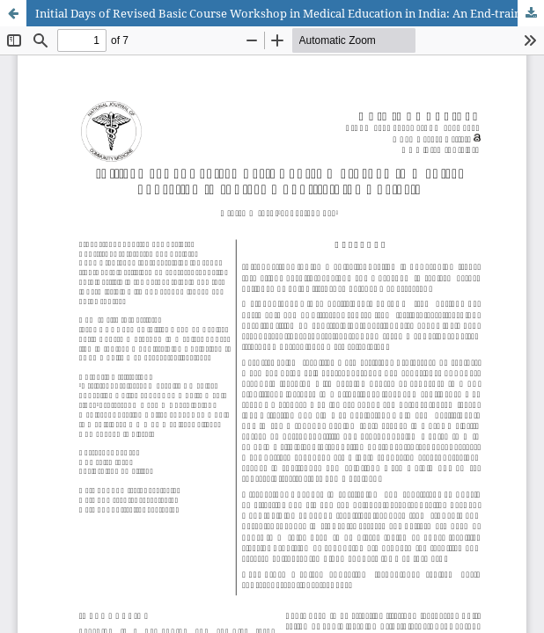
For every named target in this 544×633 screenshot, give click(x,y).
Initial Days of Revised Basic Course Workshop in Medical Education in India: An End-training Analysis (289, 13)
